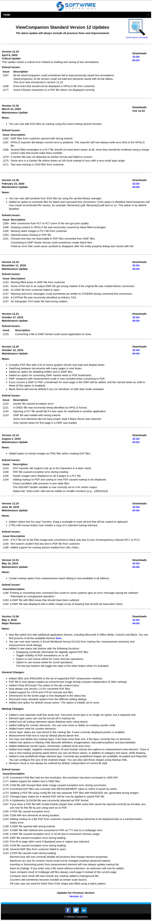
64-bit (136, 60)
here (58, 638)
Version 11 (76, 896)
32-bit (136, 56)
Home (6, 14)
